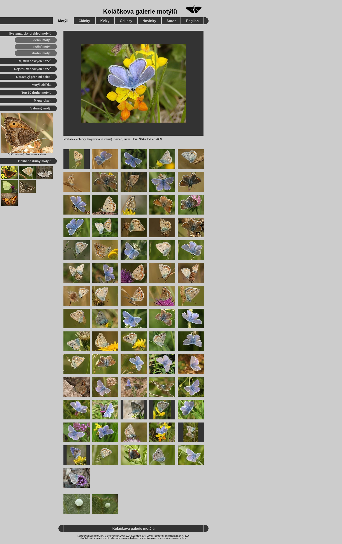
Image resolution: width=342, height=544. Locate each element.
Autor (171, 21)
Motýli (63, 21)
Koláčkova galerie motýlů (140, 11)
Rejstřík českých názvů (34, 61)
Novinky (149, 21)
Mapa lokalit (42, 100)
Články (84, 21)
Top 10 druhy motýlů (36, 92)
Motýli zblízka (41, 84)
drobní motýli (41, 53)
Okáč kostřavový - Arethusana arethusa (27, 154)
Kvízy (105, 21)
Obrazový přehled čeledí (33, 77)
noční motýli (42, 46)
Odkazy (126, 21)
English (192, 21)
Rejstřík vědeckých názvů (32, 69)
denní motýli (42, 40)
